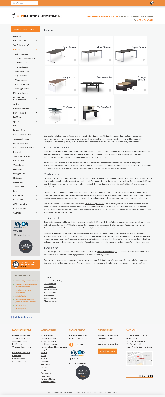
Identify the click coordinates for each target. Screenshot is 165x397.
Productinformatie (19, 341)
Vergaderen (25, 165)
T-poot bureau (50, 286)
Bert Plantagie (25, 112)
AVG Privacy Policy (20, 361)
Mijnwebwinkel (112, 392)
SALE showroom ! (21, 45)
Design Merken (25, 130)
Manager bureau (50, 301)
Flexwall (25, 152)
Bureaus (25, 49)
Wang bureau (49, 295)
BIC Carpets (18, 117)
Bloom (43, 356)
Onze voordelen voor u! (21, 347)
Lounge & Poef (19, 173)
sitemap (77, 392)
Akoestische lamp (21, 143)
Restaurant (25, 195)
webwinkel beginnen (91, 392)
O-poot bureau (50, 298)
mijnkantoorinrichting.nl (101, 136)
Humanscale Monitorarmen (25, 98)
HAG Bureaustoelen (49, 344)
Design (44, 367)
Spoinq (25, 121)
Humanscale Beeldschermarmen (54, 347)
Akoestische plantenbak (24, 147)
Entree (25, 191)
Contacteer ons (18, 358)
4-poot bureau (50, 292)
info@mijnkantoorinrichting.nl (140, 347)
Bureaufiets (18, 169)
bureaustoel (72, 260)
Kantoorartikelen (48, 379)
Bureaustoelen (25, 40)
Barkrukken (18, 160)
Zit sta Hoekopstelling (53, 281)
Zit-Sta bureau (50, 278)
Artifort (25, 104)
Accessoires (25, 186)
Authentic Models (25, 108)
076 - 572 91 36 (134, 344)
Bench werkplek (50, 289)
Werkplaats (18, 182)
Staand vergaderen (21, 156)
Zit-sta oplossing (25, 93)
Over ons (25, 212)
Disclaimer (16, 356)
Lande (16, 125)
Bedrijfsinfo (17, 344)
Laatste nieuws (19, 208)
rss (82, 392)
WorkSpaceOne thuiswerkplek (59, 233)
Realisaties (25, 199)
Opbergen (25, 178)
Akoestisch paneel (21, 138)
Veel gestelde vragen (21, 338)
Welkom (17, 36)
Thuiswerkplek (50, 283)
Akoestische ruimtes (25, 134)
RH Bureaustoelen (48, 341)
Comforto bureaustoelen (51, 338)
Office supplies (20, 204)
